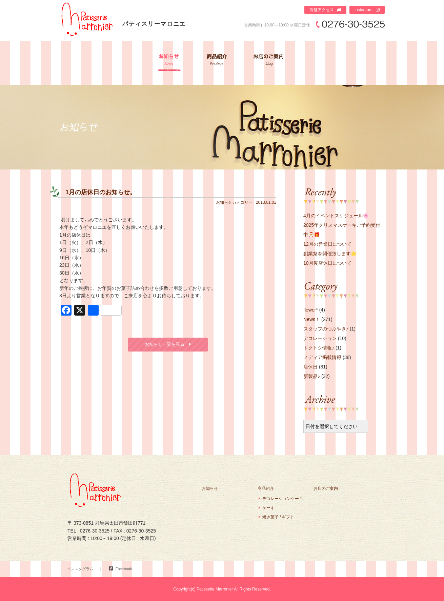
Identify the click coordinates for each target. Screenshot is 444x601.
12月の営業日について (327, 244)
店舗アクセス (321, 9)
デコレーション (320, 338)
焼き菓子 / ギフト (278, 517)
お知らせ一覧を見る (164, 344)
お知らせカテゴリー (234, 202)
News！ (311, 319)
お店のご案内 (268, 62)
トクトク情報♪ (318, 347)
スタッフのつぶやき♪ (325, 329)
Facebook (124, 569)
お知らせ (169, 62)
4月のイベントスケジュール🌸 (336, 215)
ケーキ (268, 507)
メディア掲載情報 (322, 357)
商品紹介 (216, 62)
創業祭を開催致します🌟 (330, 253)
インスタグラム (80, 569)
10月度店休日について (327, 263)
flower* (310, 310)
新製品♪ (311, 376)
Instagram (363, 9)
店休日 (310, 366)
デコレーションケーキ (282, 498)
